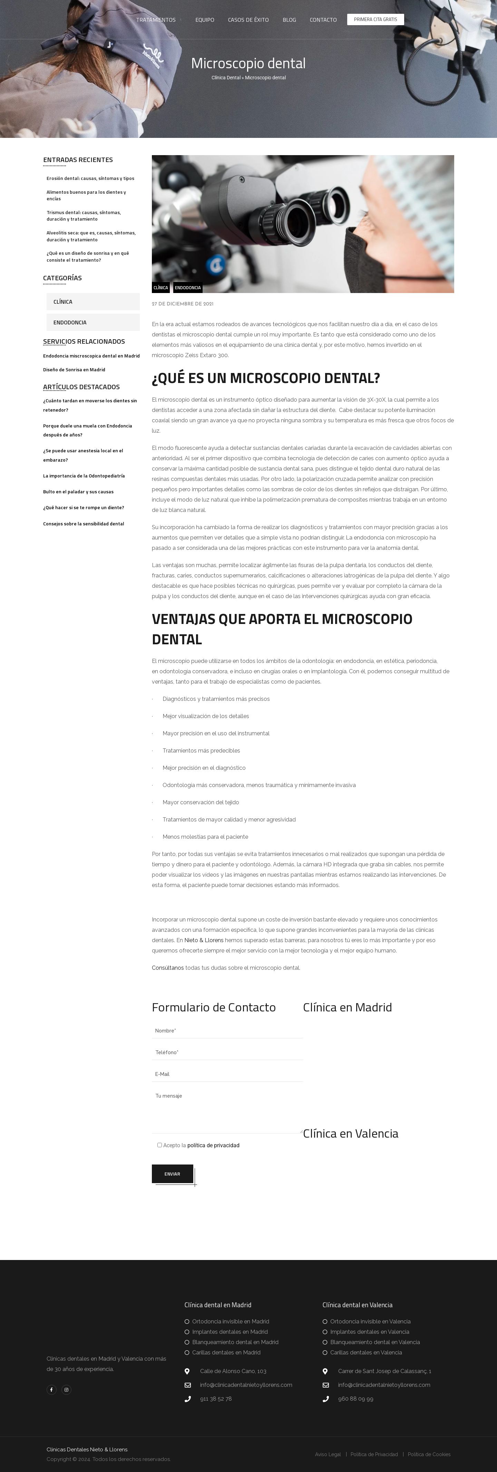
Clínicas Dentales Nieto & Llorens (87, 1449)
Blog (289, 20)
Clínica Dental (226, 77)
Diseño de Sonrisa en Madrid (74, 369)
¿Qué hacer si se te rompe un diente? (83, 507)
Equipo (204, 20)
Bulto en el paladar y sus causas (78, 491)
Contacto (323, 20)
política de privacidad (213, 1145)
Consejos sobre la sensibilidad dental (83, 523)
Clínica (62, 302)
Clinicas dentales (68, 1358)
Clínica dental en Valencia (358, 1305)
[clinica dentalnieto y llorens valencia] (378, 1191)
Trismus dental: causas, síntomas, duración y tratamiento (84, 216)
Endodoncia (70, 322)
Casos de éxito (248, 20)
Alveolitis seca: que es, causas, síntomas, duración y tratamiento (91, 236)
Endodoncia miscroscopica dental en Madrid (91, 355)
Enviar (174, 1174)
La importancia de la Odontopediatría (84, 475)
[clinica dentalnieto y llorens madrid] (378, 1065)
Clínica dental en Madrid (218, 1305)
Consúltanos (168, 968)
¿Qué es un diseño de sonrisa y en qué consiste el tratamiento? (88, 256)
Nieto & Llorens (204, 940)
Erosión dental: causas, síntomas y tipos (90, 178)
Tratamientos (156, 20)
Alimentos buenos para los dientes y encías (86, 195)
